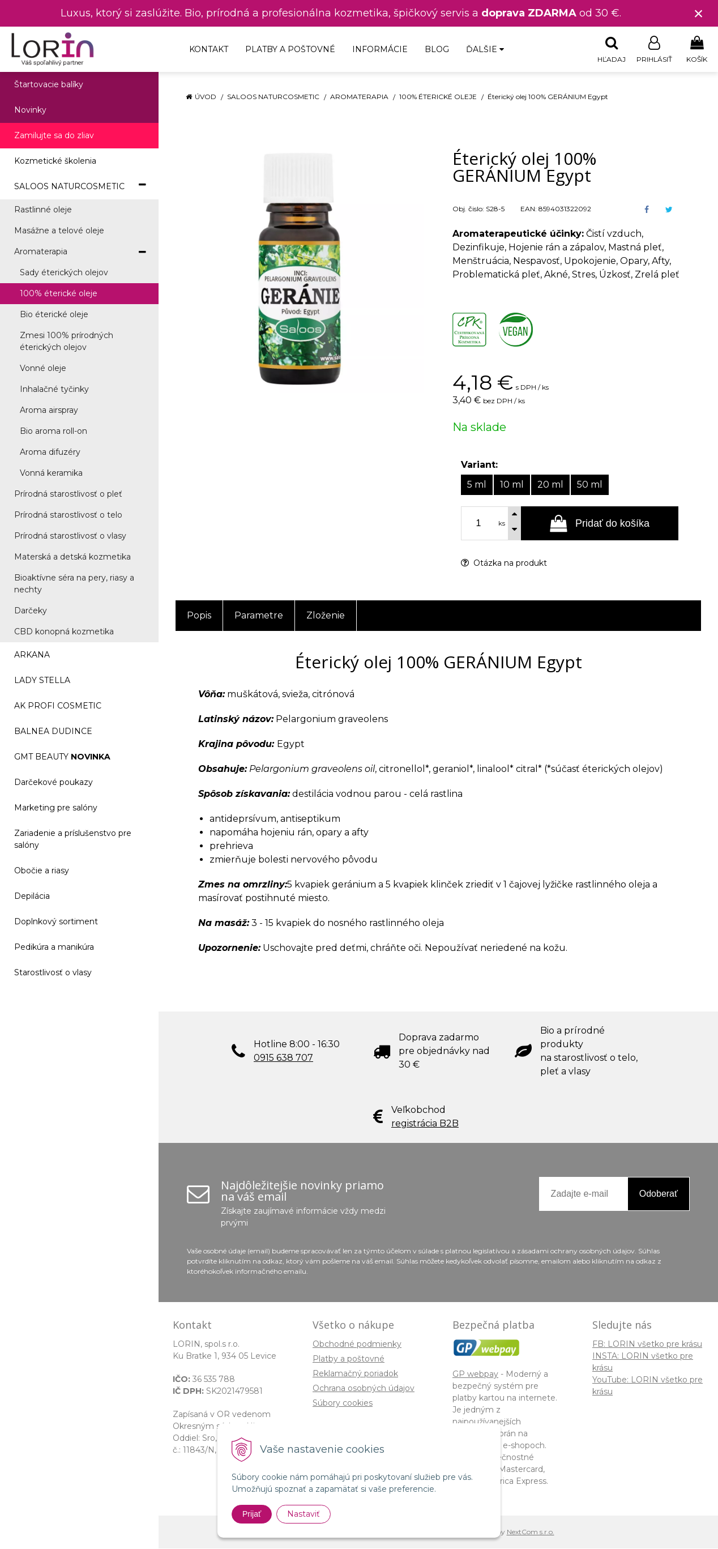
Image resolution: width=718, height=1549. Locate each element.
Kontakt (208, 49)
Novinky (30, 110)
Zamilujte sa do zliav (54, 136)
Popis (199, 616)
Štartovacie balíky (48, 85)
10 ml (512, 485)
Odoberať (658, 1194)
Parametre (258, 616)
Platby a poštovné (290, 49)
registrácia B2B (425, 1124)
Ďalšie (485, 49)
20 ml (550, 485)
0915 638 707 (283, 1058)
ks (501, 524)
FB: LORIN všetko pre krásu (647, 1344)
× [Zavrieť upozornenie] (699, 13)
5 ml (476, 485)
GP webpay (475, 1374)
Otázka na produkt (504, 563)
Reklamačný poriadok (355, 1374)
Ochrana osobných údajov (363, 1389)
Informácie (380, 49)
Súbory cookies (343, 1403)
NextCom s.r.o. (530, 1532)
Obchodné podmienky (357, 1344)
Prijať (251, 1513)
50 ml (589, 485)
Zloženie (325, 616)
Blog (437, 49)
